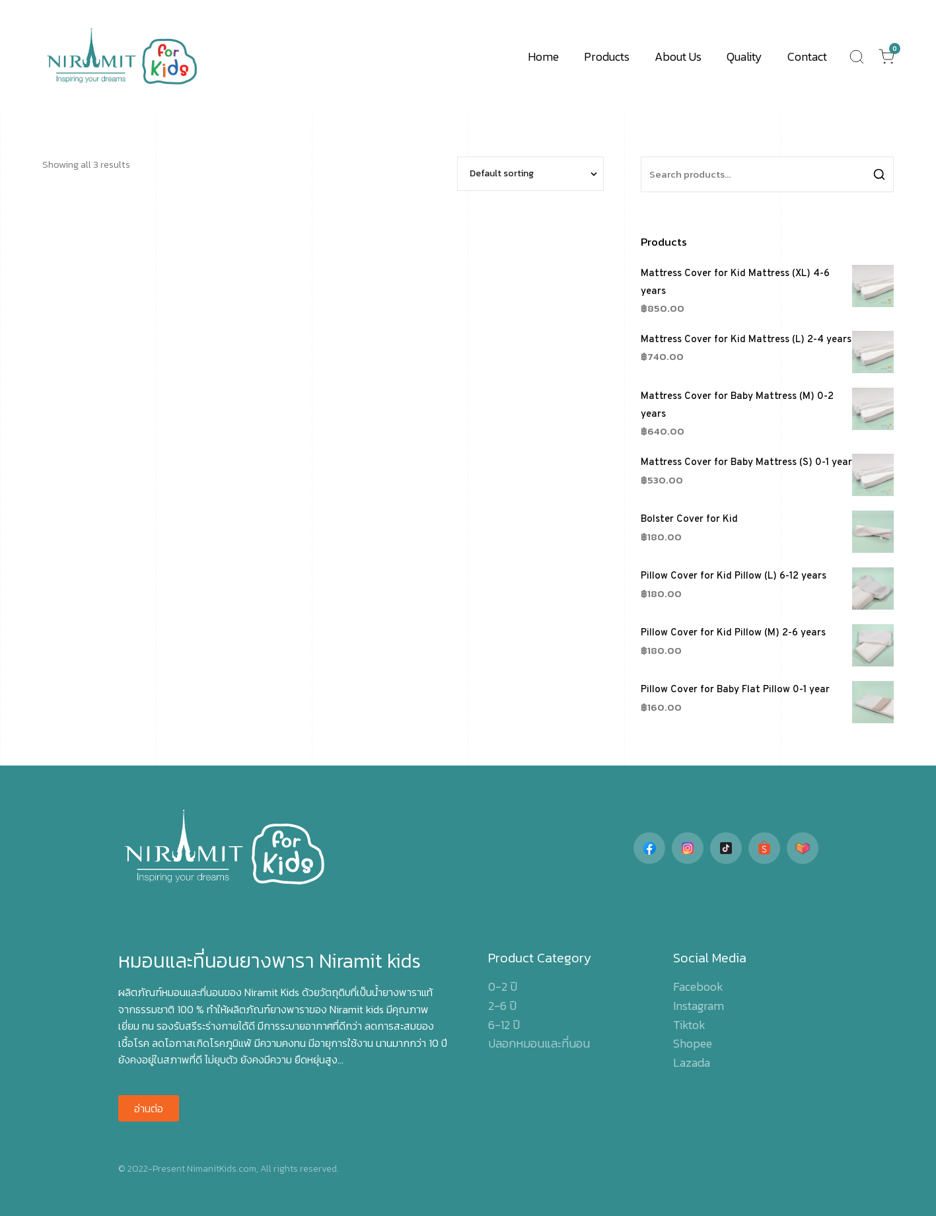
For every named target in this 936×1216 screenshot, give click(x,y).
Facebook (698, 986)
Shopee (692, 1043)
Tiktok (689, 1025)
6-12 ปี (504, 1025)
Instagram (698, 1006)
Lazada (691, 1062)
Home (543, 56)
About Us (678, 56)
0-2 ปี (502, 986)
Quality (744, 56)
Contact (807, 56)
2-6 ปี (502, 1006)
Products (607, 56)
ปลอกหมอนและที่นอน (539, 1043)
